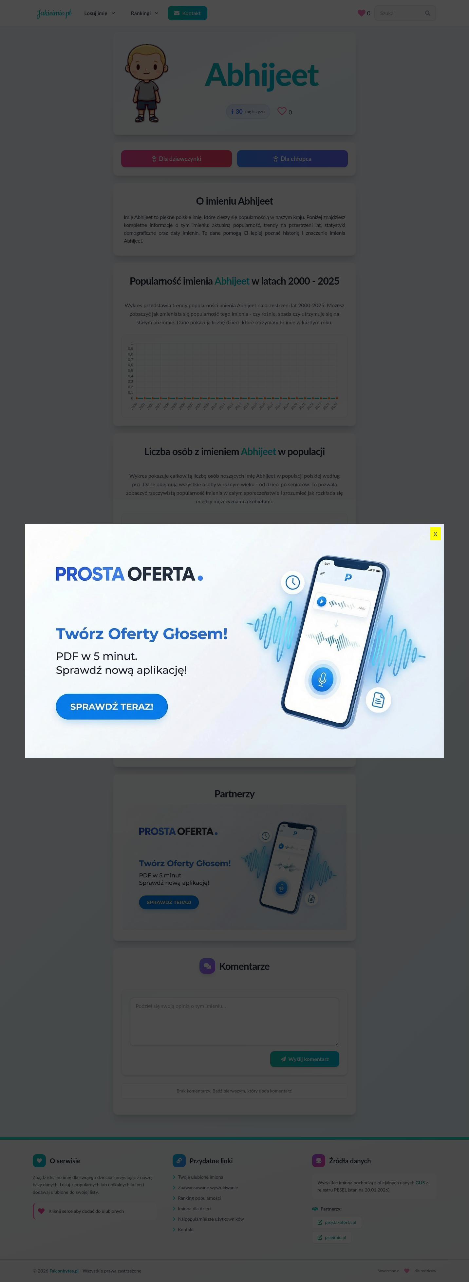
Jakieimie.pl (54, 13)
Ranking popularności (197, 1198)
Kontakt (187, 13)
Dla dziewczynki (176, 158)
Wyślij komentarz (305, 1059)
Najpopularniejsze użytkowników (208, 1219)
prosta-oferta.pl (337, 1222)
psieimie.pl (332, 1237)
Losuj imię (100, 13)
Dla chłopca (292, 158)
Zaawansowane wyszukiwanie (205, 1187)
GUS (420, 1182)
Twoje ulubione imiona (198, 1177)
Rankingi (145, 13)
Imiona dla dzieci (192, 1208)
